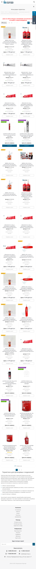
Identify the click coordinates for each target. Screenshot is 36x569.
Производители (18, 531)
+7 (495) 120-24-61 (25, 551)
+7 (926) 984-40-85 (12, 553)
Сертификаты (18, 517)
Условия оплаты (18, 522)
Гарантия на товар (18, 525)
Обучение (18, 536)
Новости (18, 511)
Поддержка (18, 534)
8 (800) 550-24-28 (12, 551)
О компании (18, 509)
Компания (18, 507)
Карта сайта (18, 538)
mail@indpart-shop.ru (25, 553)
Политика (18, 515)
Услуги (18, 513)
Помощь (18, 520)
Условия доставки (18, 524)
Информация (18, 528)
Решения (18, 532)
